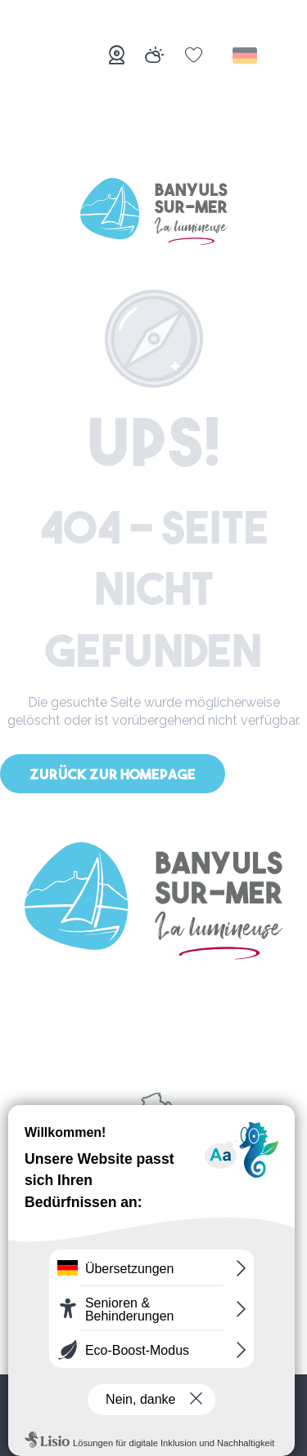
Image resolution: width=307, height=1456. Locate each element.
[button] (246, 55)
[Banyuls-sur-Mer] (154, 214)
